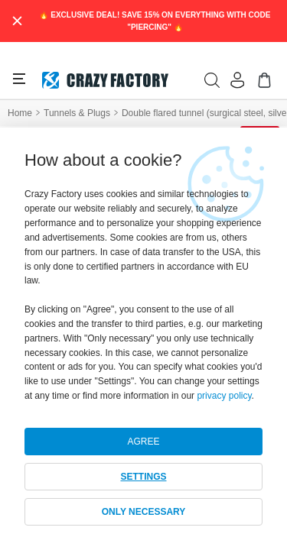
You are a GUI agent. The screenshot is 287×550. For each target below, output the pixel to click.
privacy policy (224, 395)
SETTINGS (143, 476)
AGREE (143, 441)
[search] (212, 80)
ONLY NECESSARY (144, 511)
